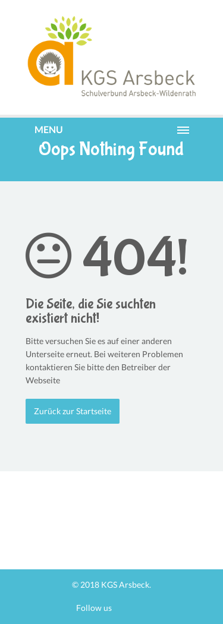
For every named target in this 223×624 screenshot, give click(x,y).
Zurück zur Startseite (72, 411)
